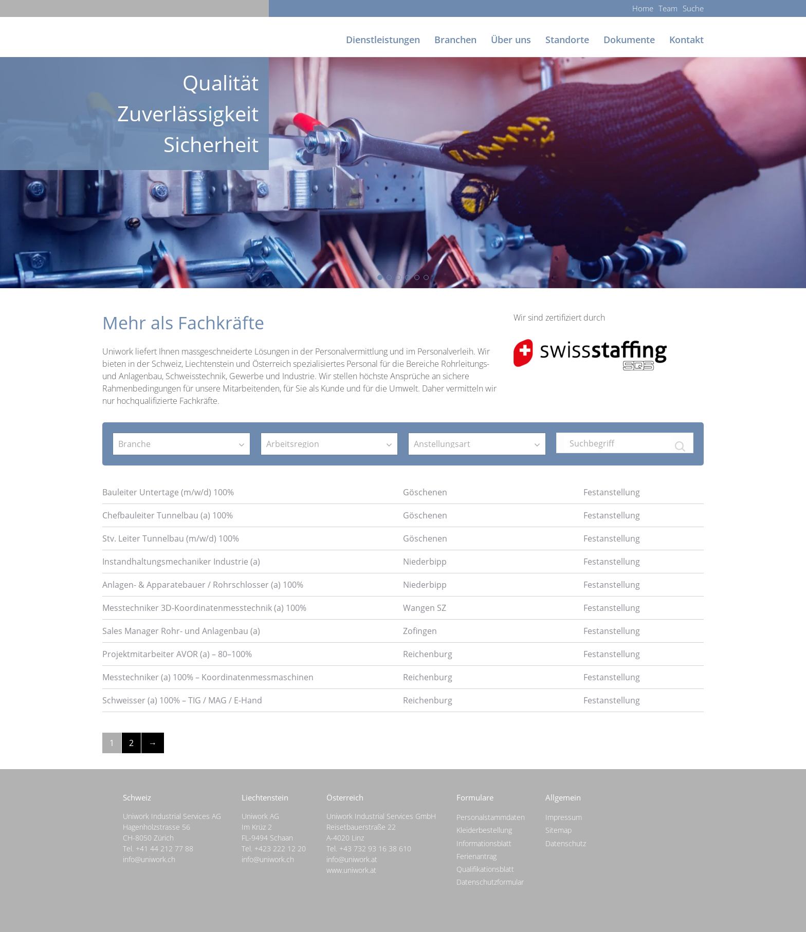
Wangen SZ (424, 607)
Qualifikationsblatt (485, 869)
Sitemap (558, 830)
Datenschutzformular (490, 882)
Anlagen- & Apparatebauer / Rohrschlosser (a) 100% (202, 584)
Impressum (563, 817)
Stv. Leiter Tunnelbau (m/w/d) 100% (170, 538)
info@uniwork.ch (149, 859)
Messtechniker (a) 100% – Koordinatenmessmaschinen (208, 677)
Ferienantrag (476, 856)
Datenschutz (565, 843)
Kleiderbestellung (484, 830)
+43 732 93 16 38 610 (375, 848)
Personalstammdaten (490, 817)
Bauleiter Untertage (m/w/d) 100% (168, 492)
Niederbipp (425, 561)
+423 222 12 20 (280, 848)
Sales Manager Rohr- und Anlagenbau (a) (181, 631)
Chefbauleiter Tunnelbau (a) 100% (167, 515)
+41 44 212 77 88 (164, 848)
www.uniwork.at (351, 870)
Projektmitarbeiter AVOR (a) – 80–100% (177, 654)
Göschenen (425, 492)
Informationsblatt (483, 843)
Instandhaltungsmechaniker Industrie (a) (181, 561)
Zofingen (420, 631)
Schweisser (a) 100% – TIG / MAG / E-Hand (182, 700)
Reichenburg (427, 654)
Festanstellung (611, 492)
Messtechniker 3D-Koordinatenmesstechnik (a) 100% (204, 607)
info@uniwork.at (351, 859)
